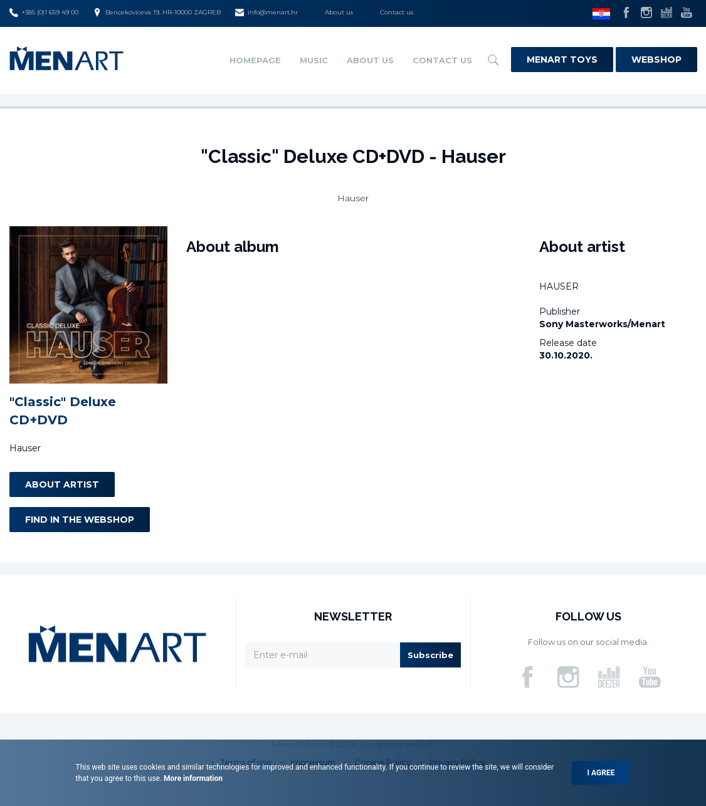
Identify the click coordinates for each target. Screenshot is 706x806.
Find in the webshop (79, 519)
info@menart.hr (266, 12)
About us (339, 12)
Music (314, 60)
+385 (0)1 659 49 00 (43, 12)
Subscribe (430, 655)
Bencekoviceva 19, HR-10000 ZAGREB (157, 12)
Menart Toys (562, 59)
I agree (601, 772)
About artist (62, 484)
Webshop (656, 59)
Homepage (255, 60)
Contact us (396, 12)
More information (192, 778)
